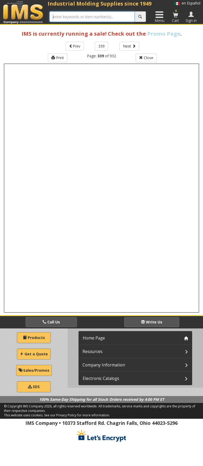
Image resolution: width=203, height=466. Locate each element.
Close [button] (146, 57)
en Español (187, 3)
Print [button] (57, 57)
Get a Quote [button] (34, 353)
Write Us (151, 321)
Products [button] (34, 337)
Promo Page (163, 33)
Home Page (94, 338)
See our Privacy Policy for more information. (77, 415)
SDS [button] (34, 386)
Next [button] (129, 46)
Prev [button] (74, 46)
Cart (175, 16)
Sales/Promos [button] (34, 370)
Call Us (51, 321)
